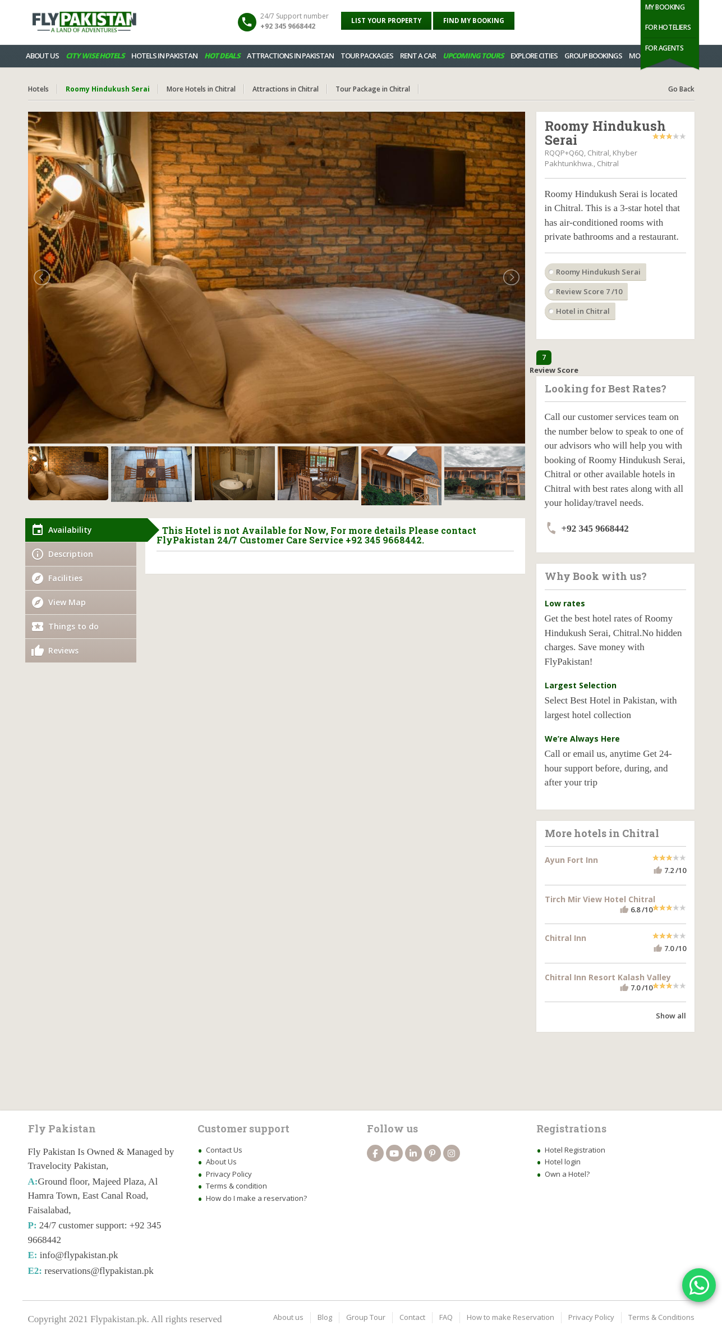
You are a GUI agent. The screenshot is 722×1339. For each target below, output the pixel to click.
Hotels (38, 89)
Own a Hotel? (567, 1174)
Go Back (681, 89)
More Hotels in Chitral (201, 89)
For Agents (664, 48)
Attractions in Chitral (285, 89)
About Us (221, 1162)
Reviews (63, 650)
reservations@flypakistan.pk (99, 1270)
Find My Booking (473, 20)
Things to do (73, 626)
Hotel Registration (575, 1150)
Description (70, 554)
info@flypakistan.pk (79, 1255)
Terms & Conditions (661, 1317)
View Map (67, 602)
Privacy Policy (229, 1174)
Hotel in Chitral (583, 311)
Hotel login (563, 1162)
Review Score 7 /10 (589, 291)
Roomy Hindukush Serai (598, 272)
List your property (386, 20)
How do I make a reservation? (256, 1198)
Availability (70, 529)
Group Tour (365, 1317)
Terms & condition (236, 1186)
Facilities (65, 578)
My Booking (665, 7)
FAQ (446, 1317)
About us (288, 1317)
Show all (671, 1016)
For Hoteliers (668, 27)
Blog (325, 1317)
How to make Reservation (510, 1317)
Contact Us (224, 1150)
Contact (412, 1317)
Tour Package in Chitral (372, 89)
